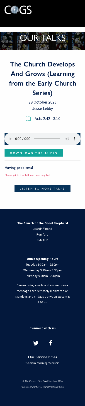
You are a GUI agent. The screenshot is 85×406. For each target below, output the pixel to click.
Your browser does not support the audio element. (42, 139)
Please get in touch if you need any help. (28, 175)
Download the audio (34, 153)
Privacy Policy (58, 386)
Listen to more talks (42, 188)
